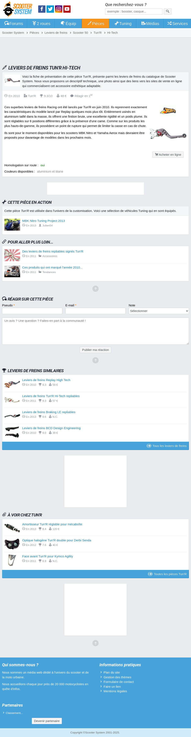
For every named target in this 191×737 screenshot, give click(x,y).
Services (177, 23)
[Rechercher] (167, 11)
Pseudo (8, 305)
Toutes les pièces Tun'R (167, 574)
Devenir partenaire (47, 721)
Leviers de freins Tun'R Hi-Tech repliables (51, 396)
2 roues (41, 23)
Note (132, 305)
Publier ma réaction (95, 350)
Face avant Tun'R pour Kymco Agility (47, 556)
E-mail (70, 305)
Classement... (14, 713)
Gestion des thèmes (117, 677)
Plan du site (112, 672)
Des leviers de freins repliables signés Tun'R (52, 251)
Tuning (123, 23)
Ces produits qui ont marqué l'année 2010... (52, 267)
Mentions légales (115, 691)
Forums (13, 23)
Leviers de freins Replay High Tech (46, 380)
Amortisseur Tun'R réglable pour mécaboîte (52, 524)
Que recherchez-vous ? (126, 4)
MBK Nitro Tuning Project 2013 (43, 220)
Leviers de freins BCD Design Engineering (51, 428)
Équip (68, 23)
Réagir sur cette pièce (30, 299)
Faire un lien (112, 686)
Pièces (95, 23)
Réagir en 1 (81, 96)
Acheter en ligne (168, 154)
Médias (150, 23)
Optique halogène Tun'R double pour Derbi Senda (56, 540)
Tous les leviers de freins (167, 445)
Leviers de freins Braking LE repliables (48, 412)
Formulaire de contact (119, 682)
